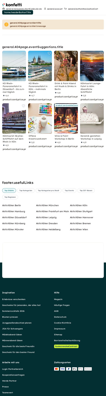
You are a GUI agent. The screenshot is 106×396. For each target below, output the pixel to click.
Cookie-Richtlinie (62, 322)
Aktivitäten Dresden (47, 223)
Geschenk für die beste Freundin (18, 346)
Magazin (58, 299)
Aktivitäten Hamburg (13, 211)
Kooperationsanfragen (13, 375)
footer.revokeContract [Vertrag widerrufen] (66, 346)
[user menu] (53, 8)
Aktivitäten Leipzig (46, 217)
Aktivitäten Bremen (80, 223)
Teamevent (7, 392)
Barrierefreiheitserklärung (67, 340)
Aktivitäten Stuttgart (81, 211)
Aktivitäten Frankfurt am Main (52, 211)
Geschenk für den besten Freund (18, 352)
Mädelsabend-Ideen (12, 334)
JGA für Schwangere (12, 328)
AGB (56, 311)
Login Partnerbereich (12, 369)
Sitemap (58, 334)
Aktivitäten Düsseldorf (14, 217)
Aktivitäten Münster (13, 229)
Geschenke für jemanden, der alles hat (21, 305)
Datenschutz (60, 317)
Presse (5, 386)
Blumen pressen (10, 317)
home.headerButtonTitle (17, 12)
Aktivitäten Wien (79, 229)
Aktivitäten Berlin (11, 205)
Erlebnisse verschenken (13, 299)
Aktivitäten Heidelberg (48, 229)
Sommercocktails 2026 (13, 311)
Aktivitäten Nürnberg (13, 223)
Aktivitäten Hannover (81, 217)
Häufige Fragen (62, 305)
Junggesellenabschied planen (17, 322)
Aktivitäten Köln (78, 205)
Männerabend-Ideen (12, 340)
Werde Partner (9, 380)
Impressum (59, 328)
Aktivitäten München (47, 205)
